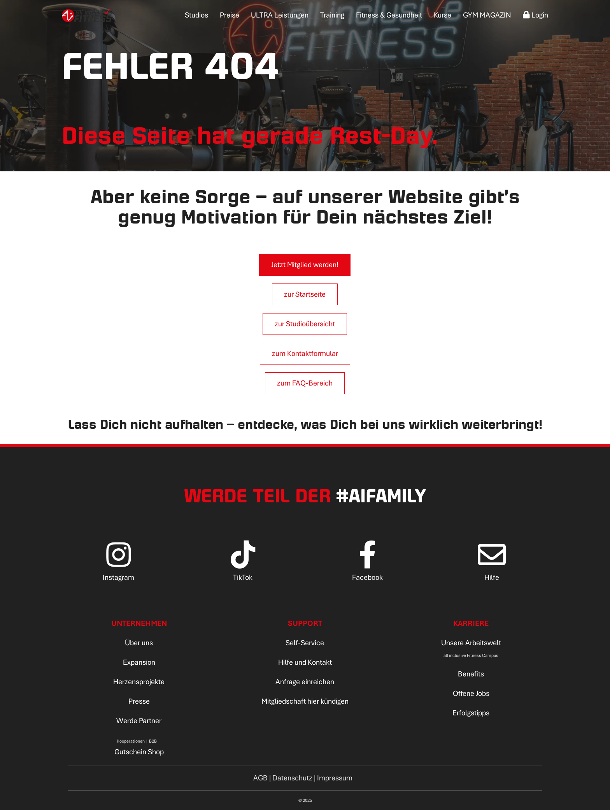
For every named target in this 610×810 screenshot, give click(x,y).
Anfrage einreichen (304, 682)
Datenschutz (292, 778)
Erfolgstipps (470, 713)
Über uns (139, 643)
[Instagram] (118, 567)
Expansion (139, 662)
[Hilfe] (492, 567)
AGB (260, 778)
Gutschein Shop (139, 752)
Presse (139, 701)
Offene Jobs (471, 693)
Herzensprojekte (139, 682)
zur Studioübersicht (305, 324)
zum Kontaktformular (305, 353)
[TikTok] (243, 567)
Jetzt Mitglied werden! (304, 264)
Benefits (471, 674)
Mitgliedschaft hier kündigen (305, 701)
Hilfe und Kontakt (305, 662)
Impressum (334, 778)
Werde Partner (138, 720)
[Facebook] (367, 567)
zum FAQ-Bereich (305, 383)
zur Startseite (305, 294)
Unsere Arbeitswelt (471, 643)
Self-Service (305, 643)
